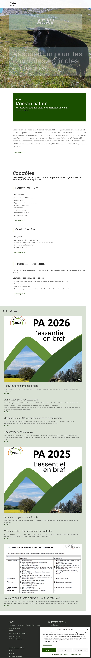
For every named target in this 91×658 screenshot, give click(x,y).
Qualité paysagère (16, 656)
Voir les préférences (80, 650)
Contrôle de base (55, 625)
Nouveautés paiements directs (21, 386)
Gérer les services (47, 645)
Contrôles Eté (25, 229)
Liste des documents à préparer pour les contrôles (32, 598)
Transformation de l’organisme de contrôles (28, 531)
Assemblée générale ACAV (18, 432)
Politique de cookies (54, 654)
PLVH (12, 653)
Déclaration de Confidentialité (68, 654)
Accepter (49, 650)
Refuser (64, 650)
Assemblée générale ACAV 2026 (21, 400)
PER (11, 651)
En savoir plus (18, 152)
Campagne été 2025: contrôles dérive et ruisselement (33, 418)
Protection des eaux (30, 263)
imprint (79, 654)
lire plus (6, 393)
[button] (87, 629)
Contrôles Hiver (26, 188)
